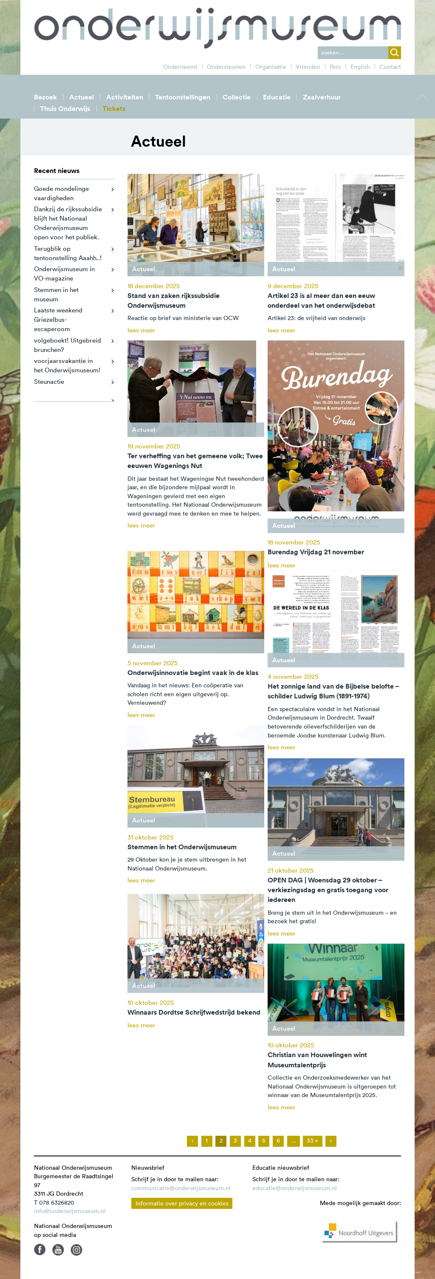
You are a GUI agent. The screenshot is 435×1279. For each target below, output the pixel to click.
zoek (394, 52)
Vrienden (308, 67)
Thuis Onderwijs (65, 108)
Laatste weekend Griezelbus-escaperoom (58, 319)
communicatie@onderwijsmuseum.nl (181, 1188)
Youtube (58, 1250)
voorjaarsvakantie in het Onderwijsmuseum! (67, 365)
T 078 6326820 (54, 1202)
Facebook (40, 1250)
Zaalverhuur (322, 97)
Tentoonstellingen (182, 97)
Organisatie (270, 67)
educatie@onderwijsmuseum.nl (294, 1188)
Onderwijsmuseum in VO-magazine (64, 273)
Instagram (76, 1250)
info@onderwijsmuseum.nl (70, 1211)
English (360, 67)
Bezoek (45, 97)
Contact (390, 67)
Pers (335, 67)
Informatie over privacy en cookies (182, 1203)
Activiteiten (124, 97)
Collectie (237, 97)
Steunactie (49, 381)
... (293, 1140)
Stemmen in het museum (56, 294)
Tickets (113, 108)
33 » (312, 1140)
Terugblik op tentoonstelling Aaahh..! (68, 253)
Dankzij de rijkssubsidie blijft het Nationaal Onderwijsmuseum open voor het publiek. (68, 223)
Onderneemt (180, 67)
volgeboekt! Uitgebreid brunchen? (67, 345)
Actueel (81, 97)
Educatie (277, 97)
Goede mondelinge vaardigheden (61, 193)
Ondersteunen (226, 67)
